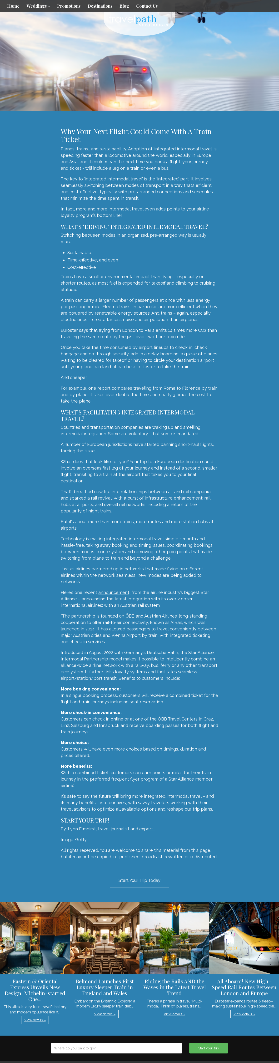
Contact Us (147, 6)
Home (13, 6)
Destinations (100, 6)
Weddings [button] (38, 6)
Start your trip (208, 1048)
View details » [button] (35, 1020)
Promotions (68, 6)
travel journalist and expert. (126, 828)
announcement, (114, 592)
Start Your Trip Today (139, 880)
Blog (124, 6)
